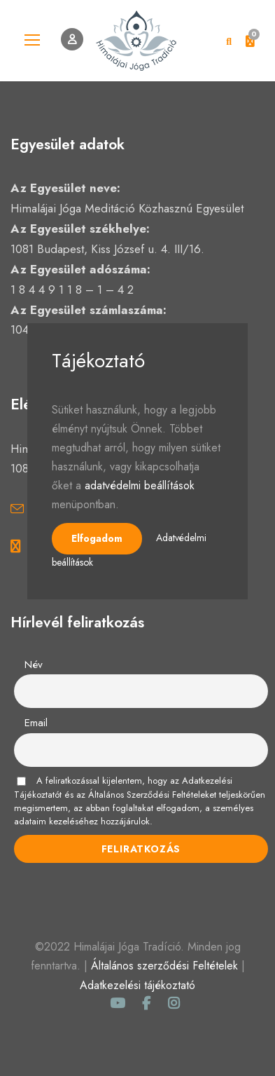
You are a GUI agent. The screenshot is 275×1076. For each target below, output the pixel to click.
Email (36, 722)
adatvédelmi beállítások (140, 485)
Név (33, 664)
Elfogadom (96, 538)
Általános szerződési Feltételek (164, 966)
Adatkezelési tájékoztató (137, 985)
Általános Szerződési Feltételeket (152, 794)
